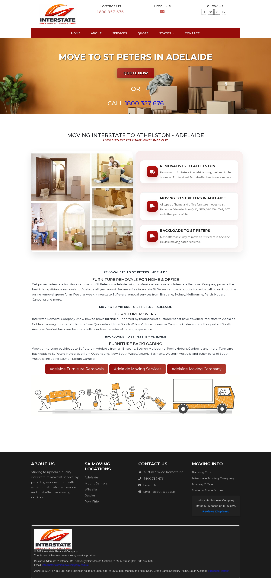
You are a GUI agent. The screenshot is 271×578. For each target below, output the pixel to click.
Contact (192, 33)
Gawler (90, 495)
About (96, 33)
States (165, 33)
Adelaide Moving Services (137, 369)
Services (119, 33)
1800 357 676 (110, 11)
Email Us (149, 485)
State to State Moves (208, 490)
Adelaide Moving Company (197, 369)
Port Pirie (92, 501)
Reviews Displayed (216, 511)
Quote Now (135, 73)
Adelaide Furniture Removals (76, 369)
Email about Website (159, 491)
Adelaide (91, 477)
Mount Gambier (97, 483)
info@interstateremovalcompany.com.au (65, 565)
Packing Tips (201, 472)
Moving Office (202, 484)
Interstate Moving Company (213, 478)
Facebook (213, 570)
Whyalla (91, 489)
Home (76, 33)
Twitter (225, 570)
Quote (143, 33)
